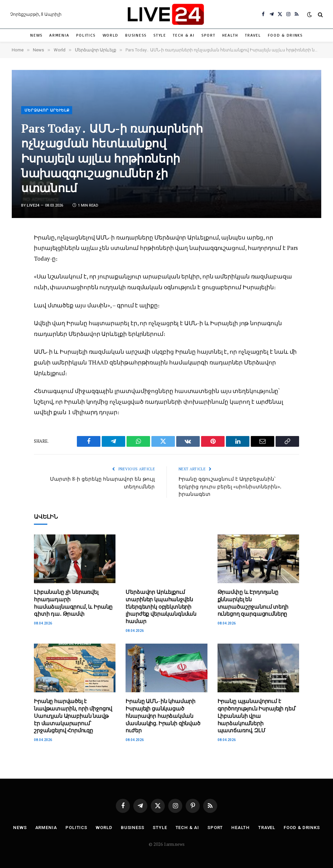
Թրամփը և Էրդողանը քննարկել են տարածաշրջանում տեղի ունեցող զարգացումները (253, 603)
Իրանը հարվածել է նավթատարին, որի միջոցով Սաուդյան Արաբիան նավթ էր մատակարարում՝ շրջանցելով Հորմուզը (73, 716)
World (110, 35)
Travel (253, 35)
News (36, 35)
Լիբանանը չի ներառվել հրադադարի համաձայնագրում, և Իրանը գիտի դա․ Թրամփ (73, 603)
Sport (208, 35)
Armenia (59, 35)
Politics (86, 35)
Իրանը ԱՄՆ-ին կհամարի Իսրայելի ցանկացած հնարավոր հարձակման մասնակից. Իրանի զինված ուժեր (163, 716)
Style (159, 35)
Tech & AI (183, 35)
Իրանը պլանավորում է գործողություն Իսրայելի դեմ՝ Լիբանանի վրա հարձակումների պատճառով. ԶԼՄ (257, 716)
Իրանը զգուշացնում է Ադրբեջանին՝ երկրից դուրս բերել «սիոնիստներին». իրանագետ (230, 486)
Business (136, 35)
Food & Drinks (285, 35)
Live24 (33, 205)
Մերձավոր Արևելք (47, 110)
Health (230, 35)
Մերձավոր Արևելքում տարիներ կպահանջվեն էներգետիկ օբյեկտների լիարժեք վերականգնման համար (161, 607)
